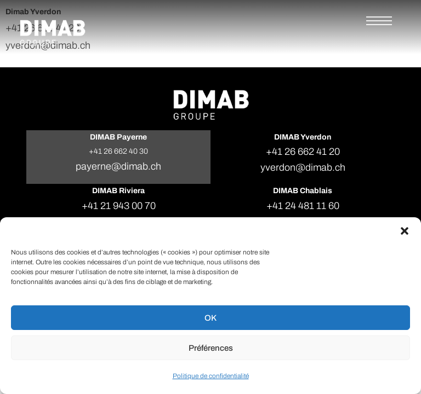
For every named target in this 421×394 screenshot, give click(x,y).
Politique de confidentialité (211, 376)
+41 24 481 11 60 (302, 205)
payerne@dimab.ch (118, 166)
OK (210, 318)
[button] (404, 230)
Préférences (211, 348)
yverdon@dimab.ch (302, 167)
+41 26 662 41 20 (303, 151)
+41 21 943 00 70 (119, 205)
